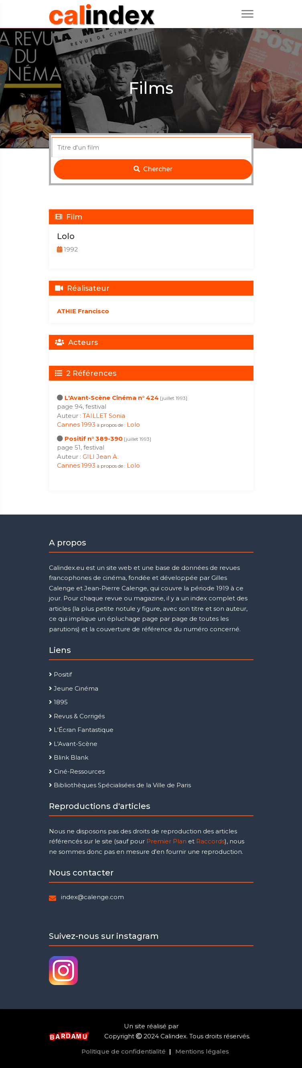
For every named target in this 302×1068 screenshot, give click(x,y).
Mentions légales (202, 1051)
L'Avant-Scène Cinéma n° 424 (112, 397)
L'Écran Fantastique (81, 730)
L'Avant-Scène (73, 744)
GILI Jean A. (101, 456)
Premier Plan (166, 841)
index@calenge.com (92, 897)
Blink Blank (68, 757)
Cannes (69, 424)
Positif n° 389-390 (94, 438)
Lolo (133, 424)
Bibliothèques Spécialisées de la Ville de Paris (120, 785)
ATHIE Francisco (83, 311)
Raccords (210, 841)
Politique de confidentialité (123, 1051)
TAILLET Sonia (104, 415)
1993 (88, 424)
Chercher (153, 169)
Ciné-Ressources (77, 771)
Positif (60, 674)
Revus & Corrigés (77, 716)
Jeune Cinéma (73, 688)
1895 (58, 702)
